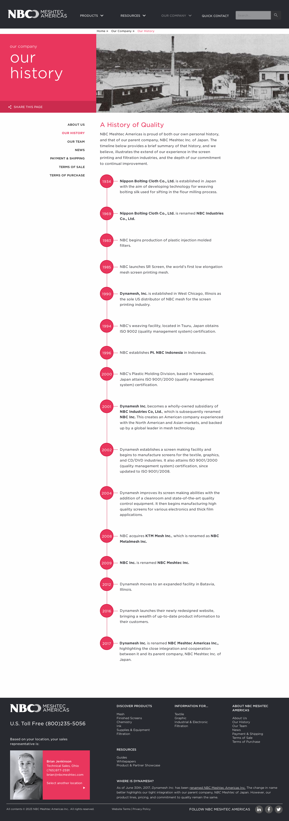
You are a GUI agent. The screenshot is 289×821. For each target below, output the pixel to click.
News (80, 150)
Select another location (66, 785)
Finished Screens (129, 718)
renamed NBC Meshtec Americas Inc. (218, 788)
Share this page (25, 107)
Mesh (120, 714)
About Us (76, 124)
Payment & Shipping (67, 158)
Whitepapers (126, 761)
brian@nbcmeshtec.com (65, 774)
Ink (119, 726)
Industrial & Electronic (191, 722)
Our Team (76, 141)
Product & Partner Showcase (138, 765)
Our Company (121, 31)
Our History (73, 133)
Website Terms (121, 808)
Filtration (123, 734)
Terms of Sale (72, 167)
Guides (122, 757)
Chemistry (124, 722)
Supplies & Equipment (133, 730)
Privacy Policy (142, 808)
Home (101, 31)
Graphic (180, 718)
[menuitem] (96, 16)
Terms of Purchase (67, 175)
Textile (179, 714)
